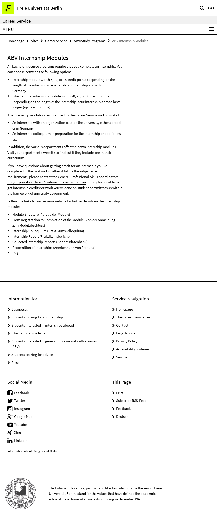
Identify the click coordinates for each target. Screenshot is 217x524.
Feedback (123, 408)
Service (121, 357)
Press (15, 362)
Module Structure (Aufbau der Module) (41, 214)
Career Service (16, 21)
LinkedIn (20, 440)
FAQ (15, 252)
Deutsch (122, 416)
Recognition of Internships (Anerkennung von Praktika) (53, 247)
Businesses (19, 309)
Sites (34, 41)
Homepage (15, 41)
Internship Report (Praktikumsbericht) (41, 236)
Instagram (22, 408)
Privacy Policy (126, 341)
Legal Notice (125, 333)
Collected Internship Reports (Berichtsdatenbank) (50, 241)
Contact (122, 325)
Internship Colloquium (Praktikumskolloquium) (48, 230)
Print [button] (119, 392)
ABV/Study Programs (89, 41)
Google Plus (23, 416)
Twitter (19, 400)
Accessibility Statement (134, 349)
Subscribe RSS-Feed (131, 400)
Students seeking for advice (32, 354)
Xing (17, 432)
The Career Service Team (134, 317)
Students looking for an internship (37, 317)
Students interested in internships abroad (42, 325)
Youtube (20, 424)
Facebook (21, 392)
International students (28, 333)
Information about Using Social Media (32, 451)
